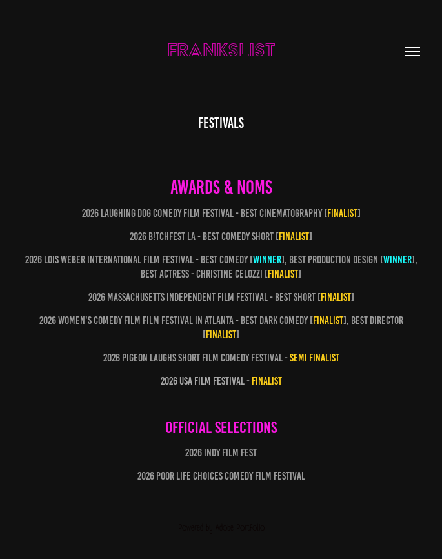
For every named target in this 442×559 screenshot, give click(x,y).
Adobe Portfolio (240, 528)
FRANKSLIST (221, 49)
